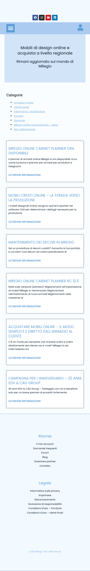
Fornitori (18, 116)
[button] (10, 28)
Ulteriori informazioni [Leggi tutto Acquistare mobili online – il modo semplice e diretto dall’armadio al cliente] (24, 358)
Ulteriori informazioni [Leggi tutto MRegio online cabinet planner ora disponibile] (24, 175)
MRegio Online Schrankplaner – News (36, 125)
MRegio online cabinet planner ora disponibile (41, 151)
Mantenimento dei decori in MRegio (41, 242)
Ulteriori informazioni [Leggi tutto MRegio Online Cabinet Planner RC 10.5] (24, 306)
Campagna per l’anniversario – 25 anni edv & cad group (44, 380)
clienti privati (21, 107)
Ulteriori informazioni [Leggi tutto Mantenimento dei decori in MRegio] (24, 260)
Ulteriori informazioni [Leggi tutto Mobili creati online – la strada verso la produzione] (24, 222)
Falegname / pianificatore (29, 111)
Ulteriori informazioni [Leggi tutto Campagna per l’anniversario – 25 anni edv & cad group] (24, 401)
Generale (19, 120)
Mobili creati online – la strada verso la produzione (44, 198)
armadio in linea (23, 102)
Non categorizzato (25, 129)
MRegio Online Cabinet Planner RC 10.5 (43, 281)
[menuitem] (8, 543)
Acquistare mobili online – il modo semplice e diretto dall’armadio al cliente (41, 331)
